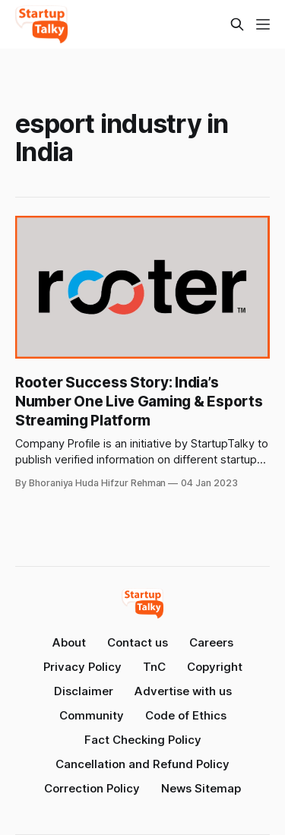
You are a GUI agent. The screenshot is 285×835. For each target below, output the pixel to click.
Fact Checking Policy (142, 739)
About (69, 642)
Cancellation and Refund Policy (142, 764)
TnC (154, 666)
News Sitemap (201, 788)
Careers (211, 642)
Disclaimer (83, 691)
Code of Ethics (185, 715)
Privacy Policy (82, 666)
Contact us (137, 642)
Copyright (214, 666)
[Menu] (263, 24)
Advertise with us (183, 691)
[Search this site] (237, 24)
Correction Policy (92, 788)
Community (91, 715)
